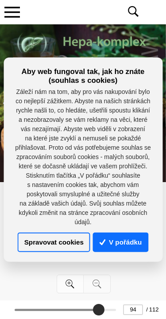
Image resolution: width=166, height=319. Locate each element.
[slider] (98, 309)
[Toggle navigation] (12, 12)
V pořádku (121, 242)
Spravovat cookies (54, 242)
